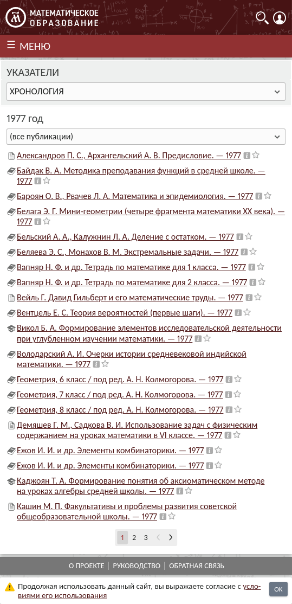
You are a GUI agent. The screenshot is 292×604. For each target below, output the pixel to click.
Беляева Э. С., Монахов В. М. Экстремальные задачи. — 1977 (127, 252)
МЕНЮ (35, 46)
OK (278, 589)
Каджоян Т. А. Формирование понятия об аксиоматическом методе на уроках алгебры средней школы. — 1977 (140, 486)
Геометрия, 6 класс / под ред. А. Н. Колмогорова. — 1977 (120, 379)
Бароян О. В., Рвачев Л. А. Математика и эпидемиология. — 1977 (135, 196)
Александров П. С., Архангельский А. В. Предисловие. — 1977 (129, 155)
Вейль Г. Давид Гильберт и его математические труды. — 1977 (130, 297)
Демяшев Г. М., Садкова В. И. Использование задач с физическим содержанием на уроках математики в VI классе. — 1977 (137, 430)
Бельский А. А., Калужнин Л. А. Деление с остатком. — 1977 (125, 237)
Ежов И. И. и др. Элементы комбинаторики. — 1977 (110, 450)
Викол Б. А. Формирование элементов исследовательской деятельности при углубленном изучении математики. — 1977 (149, 333)
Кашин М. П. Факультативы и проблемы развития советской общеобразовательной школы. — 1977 (127, 511)
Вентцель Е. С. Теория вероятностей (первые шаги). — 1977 (124, 312)
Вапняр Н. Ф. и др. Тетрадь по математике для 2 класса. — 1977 (132, 282)
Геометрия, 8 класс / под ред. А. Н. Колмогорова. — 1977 (120, 409)
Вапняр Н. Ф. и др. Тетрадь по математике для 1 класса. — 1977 (131, 267)
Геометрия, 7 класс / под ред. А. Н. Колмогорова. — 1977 (120, 394)
